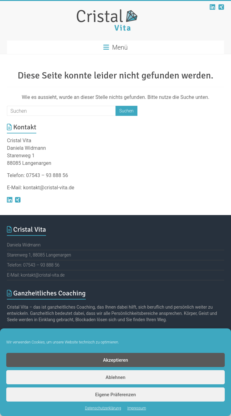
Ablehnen (115, 377)
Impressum (136, 408)
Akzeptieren (115, 360)
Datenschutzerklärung (103, 408)
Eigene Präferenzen (115, 394)
